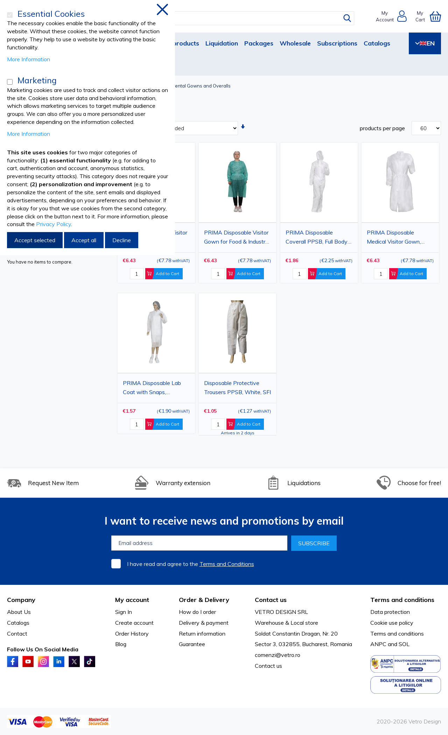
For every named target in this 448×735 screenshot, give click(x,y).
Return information (202, 633)
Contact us (268, 665)
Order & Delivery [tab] (204, 600)
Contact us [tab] (271, 600)
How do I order (197, 611)
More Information (28, 59)
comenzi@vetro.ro (277, 654)
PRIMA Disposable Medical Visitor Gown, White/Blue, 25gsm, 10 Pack (396, 238)
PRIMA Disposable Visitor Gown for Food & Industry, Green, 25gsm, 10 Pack (236, 238)
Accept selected (34, 240)
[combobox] (230, 18)
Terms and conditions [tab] (402, 600)
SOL (404, 644)
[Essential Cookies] (10, 15)
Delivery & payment (204, 622)
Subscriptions (337, 43)
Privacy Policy (53, 223)
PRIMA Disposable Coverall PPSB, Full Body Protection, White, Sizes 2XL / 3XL (317, 238)
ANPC (378, 644)
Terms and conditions (397, 633)
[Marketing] (10, 82)
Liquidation (221, 43)
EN (425, 43)
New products (178, 43)
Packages (258, 43)
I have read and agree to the (190, 563)
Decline (121, 240)
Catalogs (377, 43)
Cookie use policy (391, 622)
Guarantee (192, 644)
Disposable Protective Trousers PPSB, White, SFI (237, 387)
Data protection (390, 611)
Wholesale (295, 43)
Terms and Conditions (227, 563)
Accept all (83, 240)
